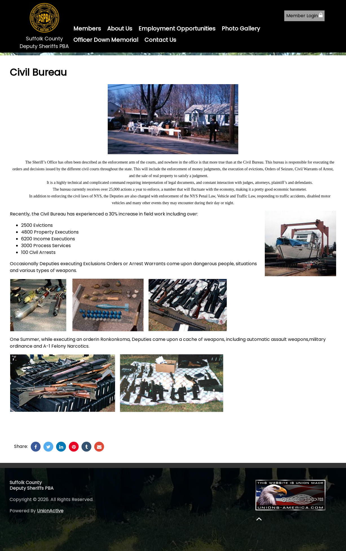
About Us (119, 28)
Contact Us (160, 40)
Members (87, 28)
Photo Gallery (241, 28)
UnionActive (50, 511)
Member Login (304, 15)
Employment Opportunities (176, 28)
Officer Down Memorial (105, 40)
